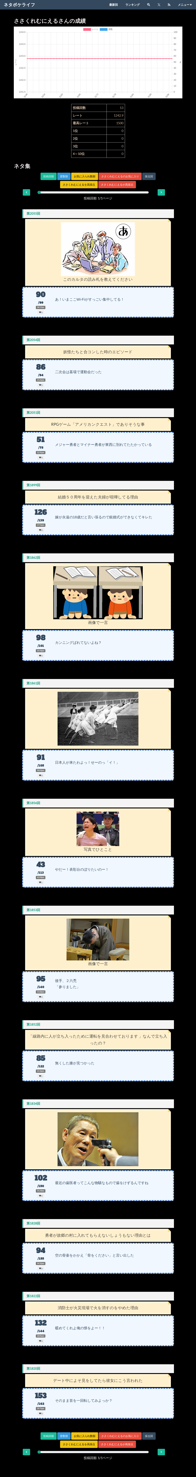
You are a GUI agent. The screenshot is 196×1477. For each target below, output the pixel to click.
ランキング (132, 4)
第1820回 (33, 1368)
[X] (159, 5)
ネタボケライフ (19, 4)
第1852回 (33, 1024)
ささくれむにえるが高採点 (117, 184)
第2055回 (33, 213)
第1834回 (33, 1103)
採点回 (149, 176)
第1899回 (33, 485)
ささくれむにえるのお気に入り (120, 176)
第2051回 (33, 412)
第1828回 (33, 1223)
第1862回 (33, 557)
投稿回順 (48, 176)
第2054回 (33, 340)
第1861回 (33, 683)
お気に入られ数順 (84, 176)
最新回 (113, 4)
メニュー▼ (185, 4)
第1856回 (33, 803)
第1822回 (33, 1296)
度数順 (64, 176)
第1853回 (33, 910)
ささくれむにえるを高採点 (79, 184)
